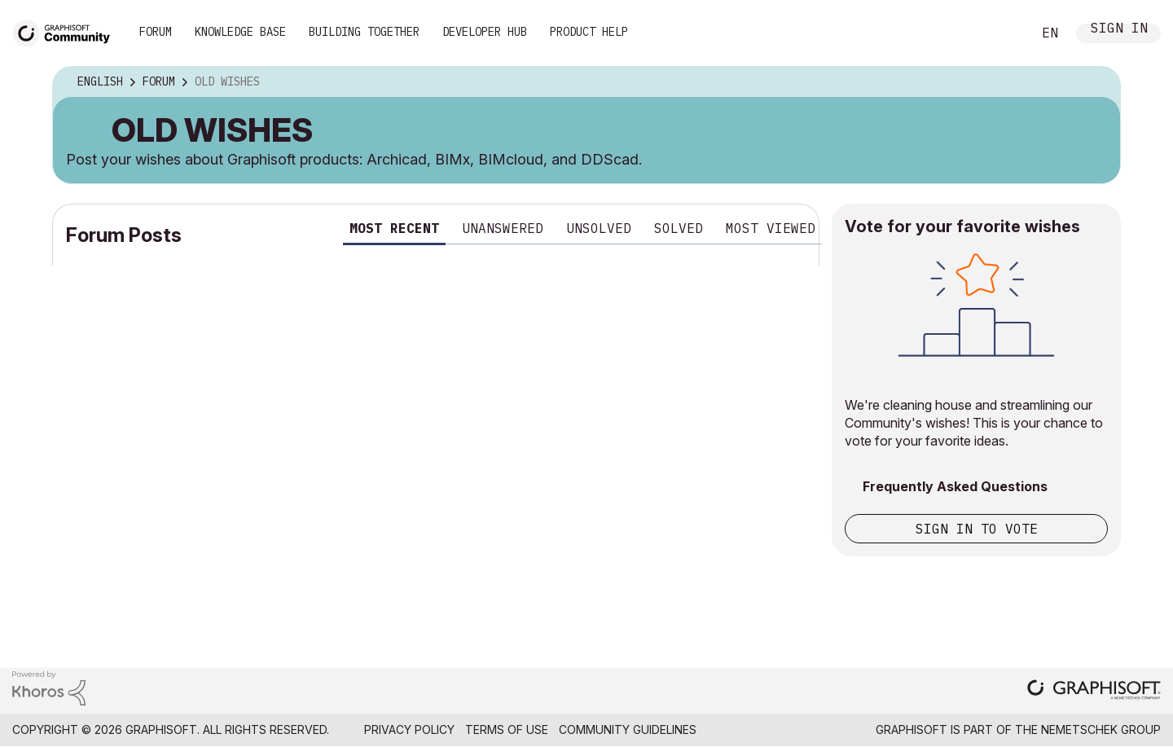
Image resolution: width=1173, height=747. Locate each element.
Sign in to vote (977, 529)
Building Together (364, 31)
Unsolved (598, 228)
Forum (155, 31)
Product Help (589, 31)
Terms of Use (506, 729)
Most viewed (770, 228)
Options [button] (1097, 82)
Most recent (394, 228)
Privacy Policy (409, 729)
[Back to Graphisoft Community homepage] (66, 31)
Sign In (1119, 30)
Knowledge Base (240, 31)
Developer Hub (484, 31)
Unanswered (502, 228)
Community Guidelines (627, 729)
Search (1001, 33)
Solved (678, 228)
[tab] (394, 231)
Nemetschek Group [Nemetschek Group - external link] (1101, 729)
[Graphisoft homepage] (1094, 691)
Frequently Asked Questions (955, 486)
